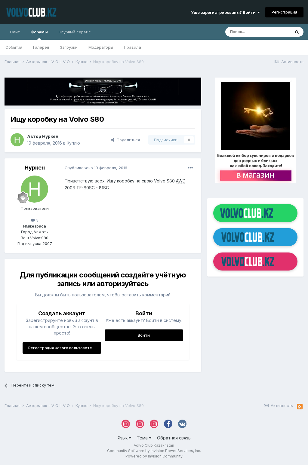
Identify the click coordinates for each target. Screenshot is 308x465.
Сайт (15, 31)
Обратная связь (174, 437)
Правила (132, 47)
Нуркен (50, 136)
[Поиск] (257, 32)
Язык (124, 437)
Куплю (73, 142)
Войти (144, 335)
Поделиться (125, 139)
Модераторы (100, 47)
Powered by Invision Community (154, 456)
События (13, 47)
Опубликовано (96, 167)
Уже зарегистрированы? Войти (225, 12)
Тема (144, 437)
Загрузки (69, 47)
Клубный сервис (75, 31)
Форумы (39, 34)
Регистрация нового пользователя (62, 347)
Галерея (41, 47)
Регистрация (284, 12)
